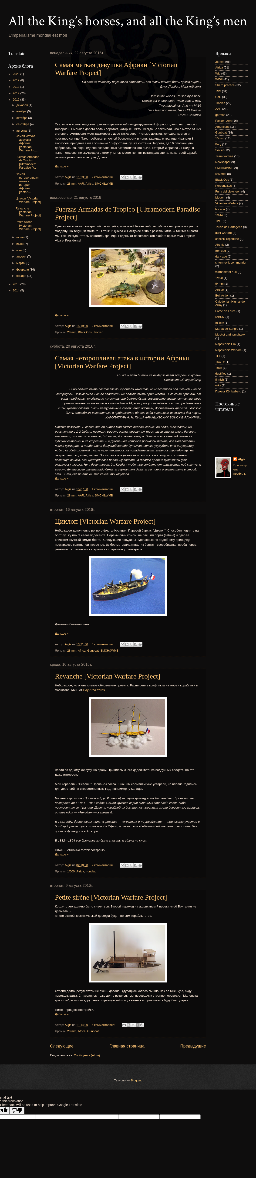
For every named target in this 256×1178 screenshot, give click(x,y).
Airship (219, 244)
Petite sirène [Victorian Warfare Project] (111, 897)
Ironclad (91, 871)
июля (20, 237)
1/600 (71, 871)
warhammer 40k (226, 272)
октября (22, 118)
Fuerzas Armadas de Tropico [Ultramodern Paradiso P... (27, 162)
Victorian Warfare (226, 203)
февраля (23, 269)
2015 (16, 284)
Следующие (62, 1046)
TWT (218, 221)
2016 (16, 99)
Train (218, 367)
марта (20, 263)
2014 (16, 290)
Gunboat (93, 650)
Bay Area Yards (94, 690)
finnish (219, 379)
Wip (217, 73)
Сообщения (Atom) (87, 1055)
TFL (218, 356)
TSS (218, 91)
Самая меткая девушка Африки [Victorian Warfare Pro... (27, 143)
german (220, 115)
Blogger (136, 1080)
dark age (221, 256)
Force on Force (225, 311)
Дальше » (61, 166)
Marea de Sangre (227, 328)
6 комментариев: (104, 1025)
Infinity (219, 322)
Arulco (219, 289)
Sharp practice (225, 85)
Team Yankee (224, 156)
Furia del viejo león (227, 191)
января (21, 275)
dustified (220, 373)
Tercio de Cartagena (228, 227)
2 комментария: (103, 177)
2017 (16, 93)
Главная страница (127, 1046)
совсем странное (227, 239)
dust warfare (223, 233)
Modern (220, 197)
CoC (218, 97)
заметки (220, 174)
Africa (89, 183)
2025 (16, 74)
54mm (219, 283)
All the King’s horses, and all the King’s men (127, 21)
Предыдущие (193, 1046)
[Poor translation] (17, 1110)
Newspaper (222, 162)
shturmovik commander (230, 262)
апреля (21, 256)
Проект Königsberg (228, 391)
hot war (220, 209)
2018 (16, 86)
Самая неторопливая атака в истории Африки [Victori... (27, 183)
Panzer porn (223, 120)
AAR (81, 183)
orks (218, 385)
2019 (16, 80)
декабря (22, 105)
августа (21, 130)
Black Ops (85, 332)
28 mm (71, 183)
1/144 (219, 215)
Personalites (223, 185)
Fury (218, 144)
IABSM (220, 317)
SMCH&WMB (104, 183)
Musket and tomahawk (230, 334)
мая (19, 250)
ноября (21, 111)
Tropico (98, 332)
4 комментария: (103, 489)
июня (20, 243)
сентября (23, 124)
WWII (218, 79)
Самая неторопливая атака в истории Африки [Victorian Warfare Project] (122, 362)
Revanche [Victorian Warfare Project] (107, 676)
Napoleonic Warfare (228, 350)
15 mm (219, 138)
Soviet (219, 150)
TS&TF (220, 361)
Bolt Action (222, 295)
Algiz (241, 459)
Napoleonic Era (225, 344)
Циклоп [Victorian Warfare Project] (105, 521)
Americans (222, 126)
